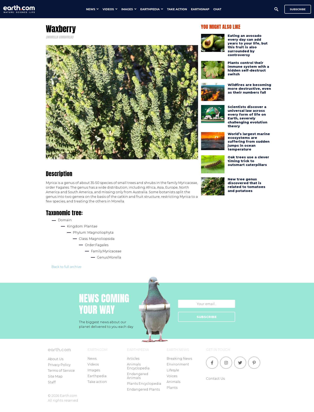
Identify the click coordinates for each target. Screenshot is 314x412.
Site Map (55, 376)
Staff (52, 382)
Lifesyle (173, 370)
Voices (172, 376)
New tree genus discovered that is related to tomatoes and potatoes (246, 185)
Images (94, 370)
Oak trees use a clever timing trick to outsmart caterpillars (248, 161)
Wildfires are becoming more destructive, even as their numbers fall (249, 88)
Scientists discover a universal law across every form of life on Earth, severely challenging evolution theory (247, 116)
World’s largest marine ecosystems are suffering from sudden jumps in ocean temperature (249, 141)
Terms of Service (61, 371)
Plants (172, 388)
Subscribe (298, 9)
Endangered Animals (137, 376)
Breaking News (179, 358)
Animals (173, 382)
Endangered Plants (143, 389)
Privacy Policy (59, 365)
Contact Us (215, 379)
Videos (93, 364)
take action (177, 9)
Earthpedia (97, 376)
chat (217, 9)
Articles (133, 358)
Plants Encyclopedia (144, 384)
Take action (97, 382)
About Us (55, 359)
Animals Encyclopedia (138, 366)
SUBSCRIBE (207, 317)
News (92, 358)
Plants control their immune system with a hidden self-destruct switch (248, 68)
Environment (178, 364)
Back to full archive (66, 267)
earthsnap (200, 9)
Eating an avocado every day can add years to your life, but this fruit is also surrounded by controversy (248, 45)
